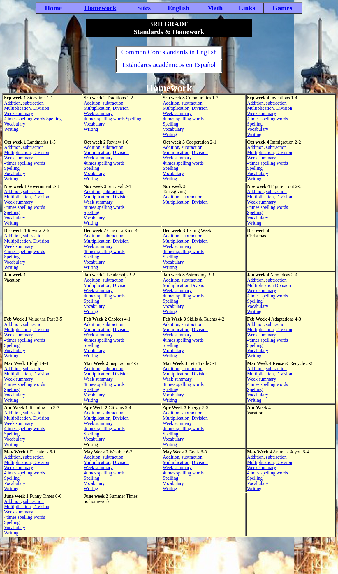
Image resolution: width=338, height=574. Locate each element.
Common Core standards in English (169, 52)
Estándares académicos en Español (169, 64)
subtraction (33, 102)
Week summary (18, 113)
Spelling (53, 118)
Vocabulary (14, 123)
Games (282, 8)
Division (41, 108)
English (178, 8)
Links (247, 8)
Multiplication (17, 108)
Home (53, 8)
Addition (12, 102)
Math (215, 8)
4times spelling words (24, 118)
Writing (11, 129)
